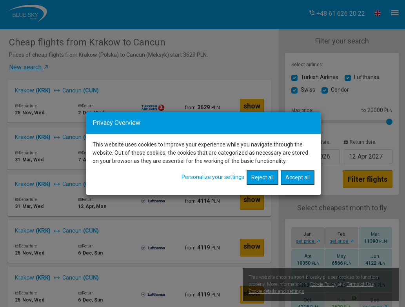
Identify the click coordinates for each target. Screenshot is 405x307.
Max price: (302, 110)
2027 (366, 156)
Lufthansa (367, 77)
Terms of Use (360, 284)
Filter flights (367, 179)
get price (308, 241)
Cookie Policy (323, 284)
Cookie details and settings (276, 291)
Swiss (308, 90)
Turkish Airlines (319, 77)
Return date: (360, 142)
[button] (336, 13)
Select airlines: (307, 64)
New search (29, 67)
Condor (340, 90)
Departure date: (311, 142)
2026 (313, 156)
